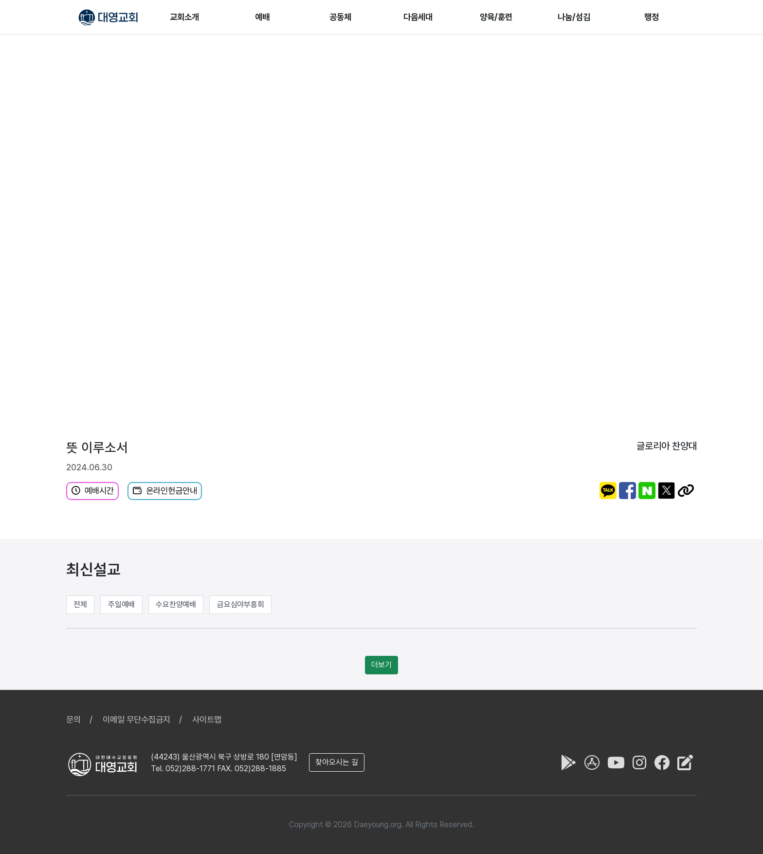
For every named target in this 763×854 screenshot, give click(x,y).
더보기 (381, 664)
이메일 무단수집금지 (136, 719)
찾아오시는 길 (336, 762)
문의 (73, 719)
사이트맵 (206, 719)
